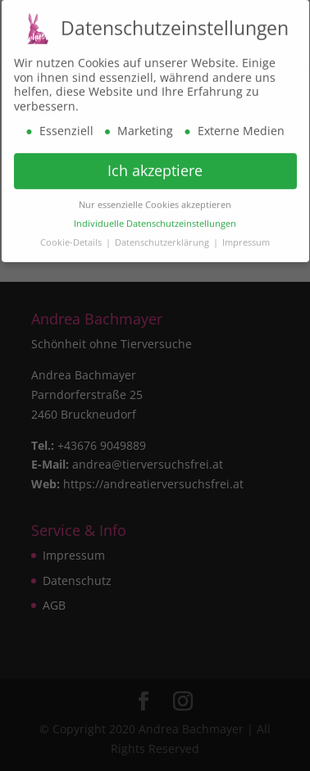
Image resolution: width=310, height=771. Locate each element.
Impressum (246, 240)
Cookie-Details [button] (72, 240)
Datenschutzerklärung (163, 240)
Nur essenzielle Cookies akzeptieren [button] (155, 202)
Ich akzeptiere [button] (155, 169)
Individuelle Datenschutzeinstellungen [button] (155, 221)
